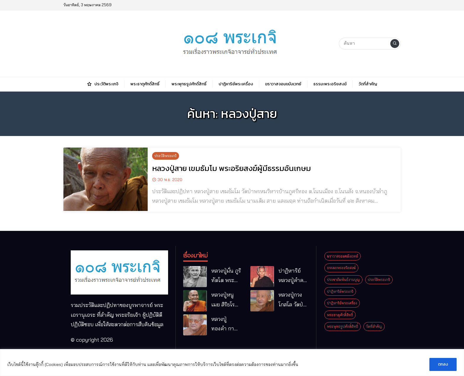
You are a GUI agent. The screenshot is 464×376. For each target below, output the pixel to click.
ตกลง (443, 364)
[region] (232, 362)
